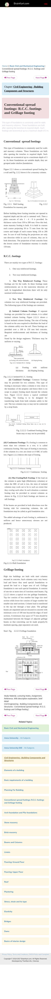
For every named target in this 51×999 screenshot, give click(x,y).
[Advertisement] (25, 35)
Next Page (41, 77)
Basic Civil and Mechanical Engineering (27, 66)
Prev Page (9, 77)
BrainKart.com (21, 3)
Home (4, 66)
